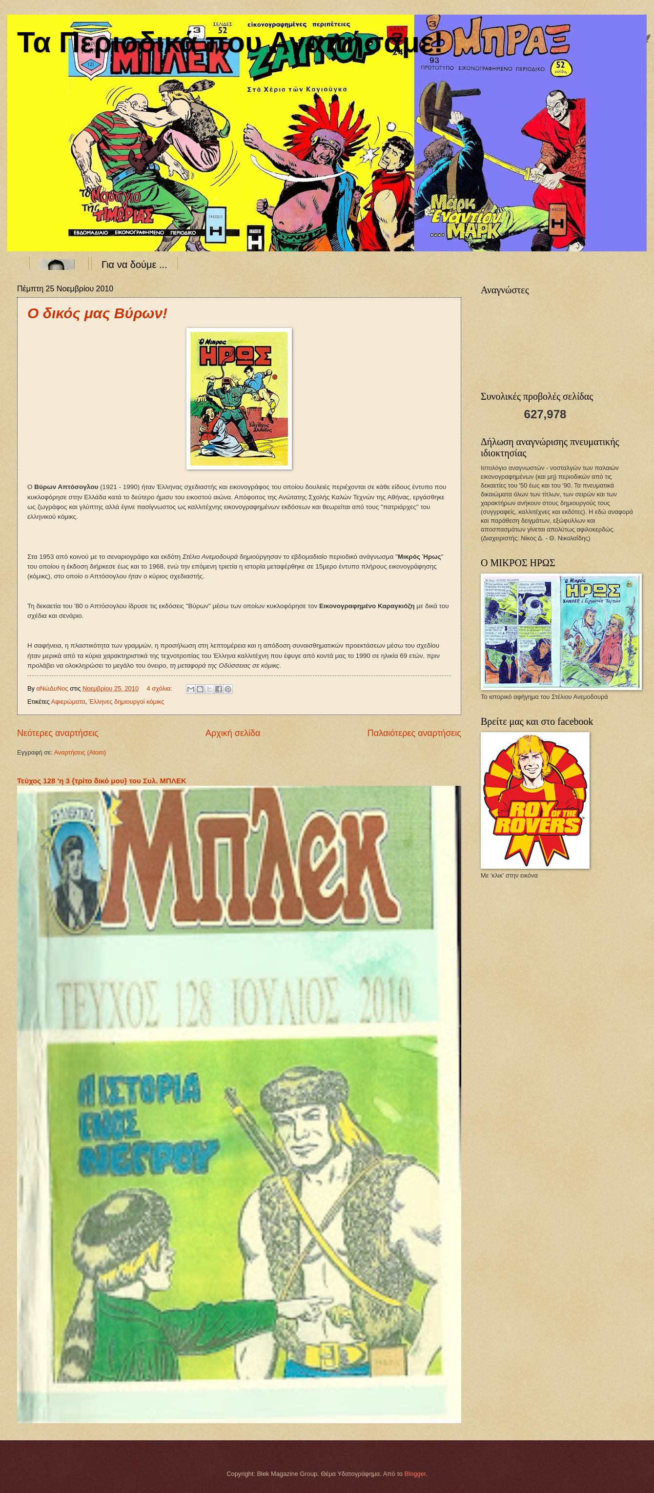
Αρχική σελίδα (232, 733)
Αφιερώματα (68, 701)
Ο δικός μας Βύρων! (97, 313)
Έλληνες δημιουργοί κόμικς (126, 701)
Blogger (415, 1473)
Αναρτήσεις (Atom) (80, 752)
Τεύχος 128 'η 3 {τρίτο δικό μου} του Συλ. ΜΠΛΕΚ (101, 781)
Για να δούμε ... (134, 264)
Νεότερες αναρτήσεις (58, 733)
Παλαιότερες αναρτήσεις (414, 733)
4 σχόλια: (160, 688)
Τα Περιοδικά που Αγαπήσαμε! (230, 42)
